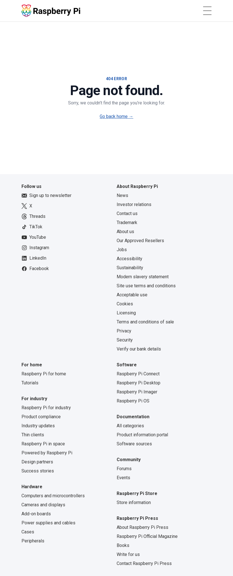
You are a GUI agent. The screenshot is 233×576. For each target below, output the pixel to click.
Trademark (127, 222)
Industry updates (38, 425)
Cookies (125, 303)
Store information (134, 502)
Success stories (37, 471)
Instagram (35, 248)
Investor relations (134, 204)
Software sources (134, 443)
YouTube (33, 237)
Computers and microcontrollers (53, 495)
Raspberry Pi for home (43, 373)
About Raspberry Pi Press (142, 527)
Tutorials (29, 383)
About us (125, 231)
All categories (130, 425)
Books (123, 545)
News (122, 195)
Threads (33, 216)
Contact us (127, 213)
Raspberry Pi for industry (46, 407)
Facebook (35, 268)
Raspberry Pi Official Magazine (147, 536)
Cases (27, 532)
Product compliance (41, 416)
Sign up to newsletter (46, 195)
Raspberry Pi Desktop (138, 383)
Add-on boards (36, 513)
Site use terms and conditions (146, 285)
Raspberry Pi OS (133, 401)
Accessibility (129, 258)
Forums (124, 468)
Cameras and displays (43, 504)
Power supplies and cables (48, 522)
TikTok (31, 227)
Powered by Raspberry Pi (46, 452)
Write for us (128, 554)
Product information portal (142, 434)
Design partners (37, 462)
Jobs (122, 249)
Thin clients (32, 434)
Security (125, 340)
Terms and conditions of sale (145, 322)
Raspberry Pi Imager (137, 392)
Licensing (126, 313)
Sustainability (130, 267)
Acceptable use (132, 294)
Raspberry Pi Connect (138, 373)
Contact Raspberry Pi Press (144, 563)
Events (123, 477)
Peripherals (32, 541)
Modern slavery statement (143, 276)
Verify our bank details (139, 349)
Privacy (124, 331)
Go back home (116, 116)
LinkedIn (33, 258)
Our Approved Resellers (140, 240)
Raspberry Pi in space (43, 443)
